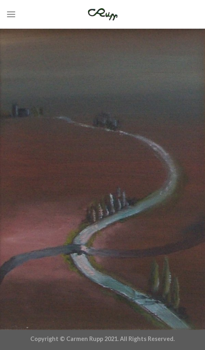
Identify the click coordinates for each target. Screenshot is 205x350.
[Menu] (11, 14)
